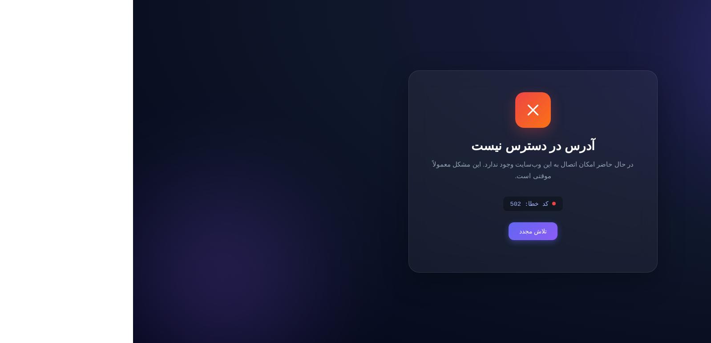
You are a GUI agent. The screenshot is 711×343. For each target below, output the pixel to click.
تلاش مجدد (356, 231)
